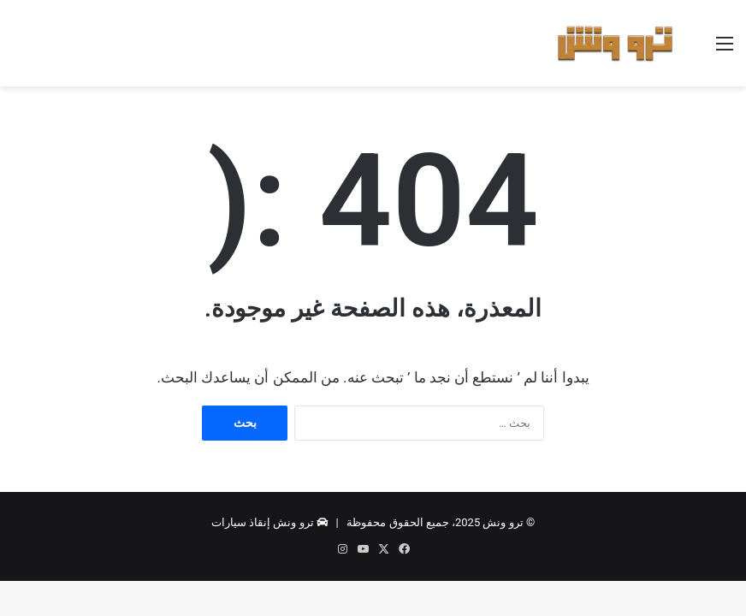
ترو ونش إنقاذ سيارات (262, 522)
